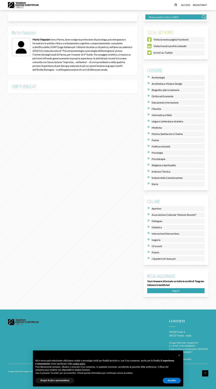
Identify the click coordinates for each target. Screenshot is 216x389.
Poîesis (155, 252)
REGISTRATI (200, 4)
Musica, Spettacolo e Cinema (167, 133)
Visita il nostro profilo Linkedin (170, 46)
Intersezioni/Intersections (165, 233)
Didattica (157, 227)
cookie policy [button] (79, 364)
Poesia (155, 140)
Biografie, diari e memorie (165, 89)
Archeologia (158, 77)
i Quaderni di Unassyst (164, 258)
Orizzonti (157, 246)
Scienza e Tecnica (161, 171)
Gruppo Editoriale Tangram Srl (183, 342)
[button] (179, 355)
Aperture (156, 208)
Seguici (176, 290)
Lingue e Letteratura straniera (167, 121)
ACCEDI (185, 4)
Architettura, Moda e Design (167, 83)
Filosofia (156, 108)
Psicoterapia (158, 158)
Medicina (157, 127)
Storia (155, 184)
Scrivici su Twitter (163, 52)
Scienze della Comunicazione (167, 177)
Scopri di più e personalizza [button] (54, 380)
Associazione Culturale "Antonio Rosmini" (174, 214)
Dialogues (157, 221)
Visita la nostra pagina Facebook (171, 39)
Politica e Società (161, 146)
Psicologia (157, 152)
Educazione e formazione (165, 102)
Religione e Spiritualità (164, 165)
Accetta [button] (172, 380)
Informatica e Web (162, 115)
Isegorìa (156, 239)
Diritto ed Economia (162, 96)
